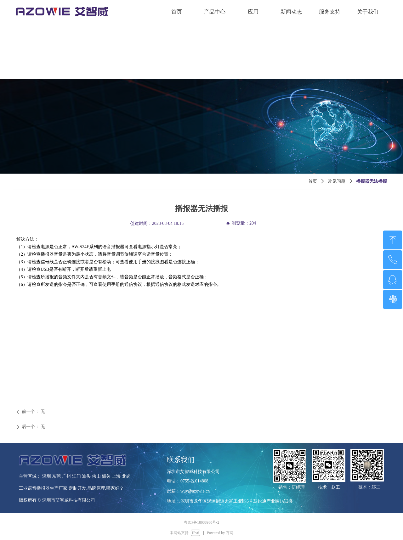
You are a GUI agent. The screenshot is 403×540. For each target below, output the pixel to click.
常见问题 (336, 181)
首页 (312, 181)
